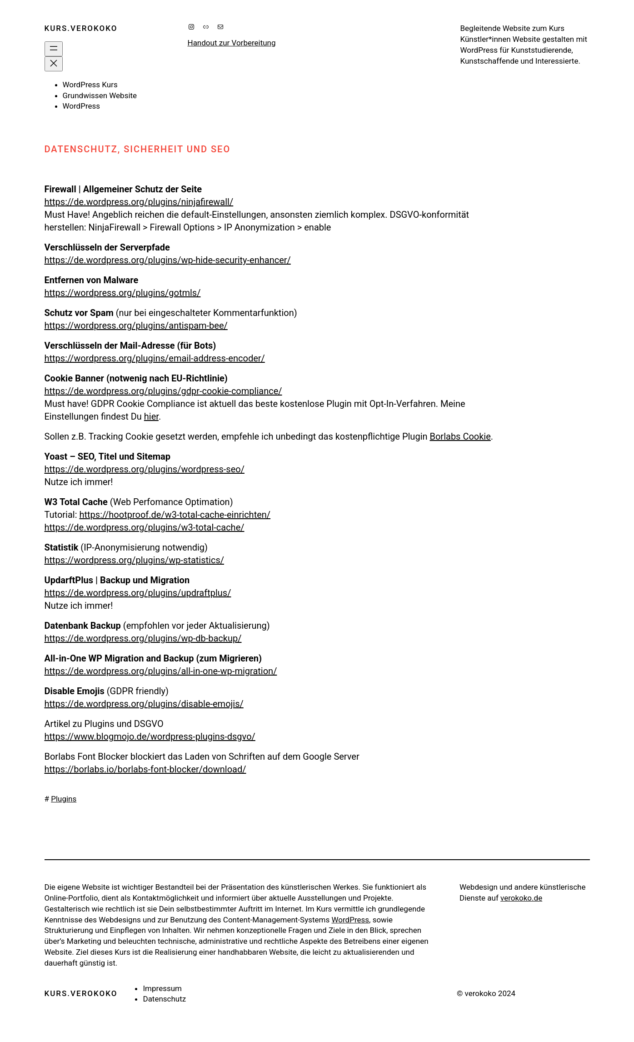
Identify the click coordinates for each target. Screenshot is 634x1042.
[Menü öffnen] (54, 48)
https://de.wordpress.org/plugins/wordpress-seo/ (145, 469)
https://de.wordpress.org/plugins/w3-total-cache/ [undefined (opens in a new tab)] (145, 527)
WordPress (350, 919)
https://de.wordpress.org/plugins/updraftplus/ (138, 592)
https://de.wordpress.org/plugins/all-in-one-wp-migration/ (161, 671)
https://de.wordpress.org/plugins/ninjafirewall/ (139, 201)
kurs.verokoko (81, 28)
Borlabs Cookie (460, 436)
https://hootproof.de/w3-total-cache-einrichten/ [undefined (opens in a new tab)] (174, 514)
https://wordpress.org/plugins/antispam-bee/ (136, 325)
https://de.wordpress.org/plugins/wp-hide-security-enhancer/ (168, 260)
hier (151, 416)
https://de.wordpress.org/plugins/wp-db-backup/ (143, 638)
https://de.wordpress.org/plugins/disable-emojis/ (144, 703)
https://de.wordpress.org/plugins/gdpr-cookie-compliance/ (163, 391)
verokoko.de (521, 897)
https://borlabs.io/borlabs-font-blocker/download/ (145, 769)
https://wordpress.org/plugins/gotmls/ (123, 292)
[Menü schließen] (54, 63)
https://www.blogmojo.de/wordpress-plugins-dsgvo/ (150, 736)
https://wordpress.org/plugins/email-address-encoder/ (155, 358)
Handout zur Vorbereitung (232, 42)
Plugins (63, 798)
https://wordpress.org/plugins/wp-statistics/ (135, 560)
